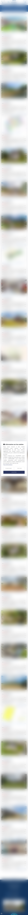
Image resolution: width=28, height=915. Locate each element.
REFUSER (19, 468)
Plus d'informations (7, 464)
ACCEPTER (14, 472)
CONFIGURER (8, 468)
